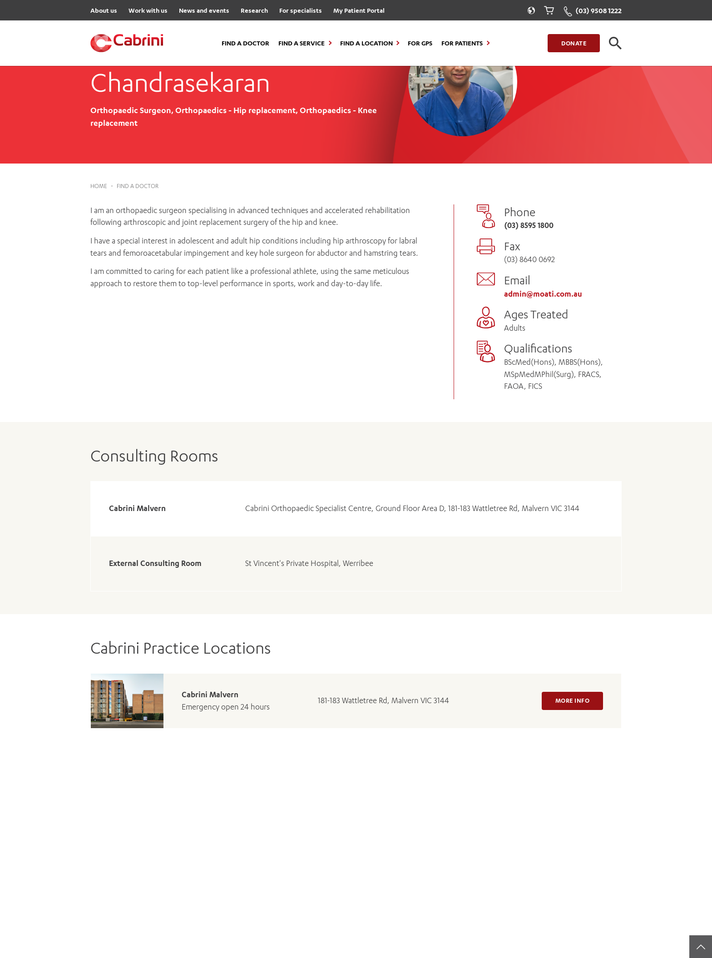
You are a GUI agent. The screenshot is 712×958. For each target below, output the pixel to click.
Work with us (148, 10)
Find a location (366, 43)
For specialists (300, 10)
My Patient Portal (359, 10)
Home (98, 186)
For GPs (420, 43)
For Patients (462, 43)
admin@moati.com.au (543, 293)
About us (103, 10)
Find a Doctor (245, 43)
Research (254, 10)
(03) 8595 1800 (529, 225)
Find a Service (301, 43)
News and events (204, 10)
